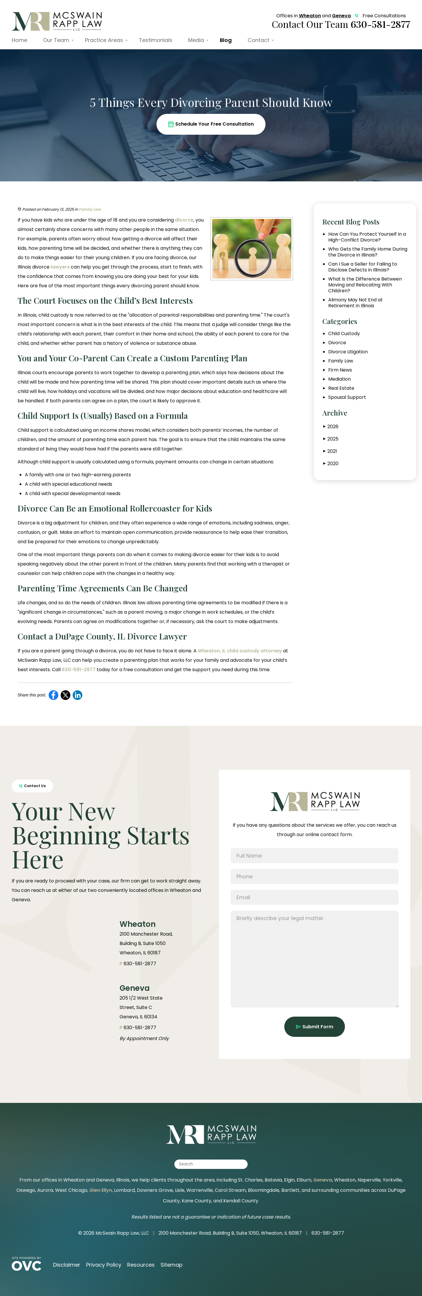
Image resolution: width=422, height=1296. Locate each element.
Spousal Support (347, 397)
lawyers (60, 267)
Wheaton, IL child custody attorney (240, 650)
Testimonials (155, 40)
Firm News (340, 370)
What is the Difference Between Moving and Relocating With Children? (365, 285)
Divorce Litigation (348, 352)
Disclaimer (66, 1264)
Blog (226, 40)
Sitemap (172, 1264)
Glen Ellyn (100, 1190)
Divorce (337, 343)
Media (196, 40)
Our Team (56, 40)
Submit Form (314, 1026)
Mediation (339, 379)
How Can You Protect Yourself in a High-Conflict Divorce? (367, 237)
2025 (330, 439)
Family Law (90, 209)
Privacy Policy (103, 1264)
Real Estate (341, 388)
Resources (141, 1264)
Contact (258, 40)
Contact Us (32, 785)
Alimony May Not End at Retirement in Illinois (355, 303)
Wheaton (310, 15)
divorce (184, 220)
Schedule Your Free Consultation (211, 124)
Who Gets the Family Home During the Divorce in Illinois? (367, 252)
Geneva (341, 15)
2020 (330, 463)
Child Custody (344, 334)
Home (19, 40)
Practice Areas (104, 40)
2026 (330, 426)
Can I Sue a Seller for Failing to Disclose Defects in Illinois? (362, 267)
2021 (330, 451)
